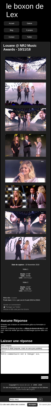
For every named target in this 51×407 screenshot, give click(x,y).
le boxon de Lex (24, 389)
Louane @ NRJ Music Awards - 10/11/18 (20, 47)
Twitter (29, 37)
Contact (11, 37)
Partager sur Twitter (13, 307)
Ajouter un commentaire (12, 305)
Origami (32, 393)
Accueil (11, 23)
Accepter (32, 404)
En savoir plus (45, 404)
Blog (11, 30)
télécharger (28, 278)
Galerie (29, 23)
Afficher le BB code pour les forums (16, 309)
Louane (14, 298)
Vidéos (14, 300)
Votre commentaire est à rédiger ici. (25, 365)
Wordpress (25, 392)
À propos (29, 30)
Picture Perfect (21, 393)
